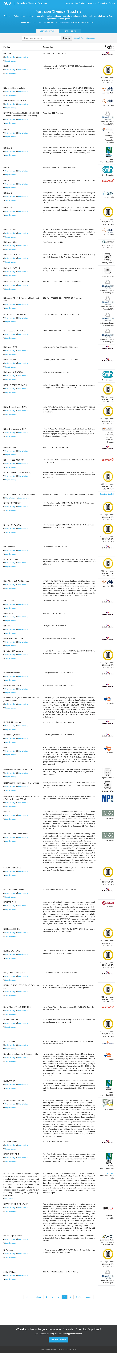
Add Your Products (58, 1341)
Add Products (80, 3)
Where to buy (22, 57)
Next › (78, 1320)
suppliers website (65, 22)
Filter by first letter (70, 31)
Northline (110, 1195)
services (42, 22)
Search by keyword (47, 31)
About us (69, 3)
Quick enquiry (9, 57)
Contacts (92, 3)
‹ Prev (38, 1320)
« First (28, 1320)
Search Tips (79, 38)
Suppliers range (9, 61)
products (32, 22)
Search (112, 3)
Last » (88, 1320)
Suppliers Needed (107, 504)
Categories (102, 3)
